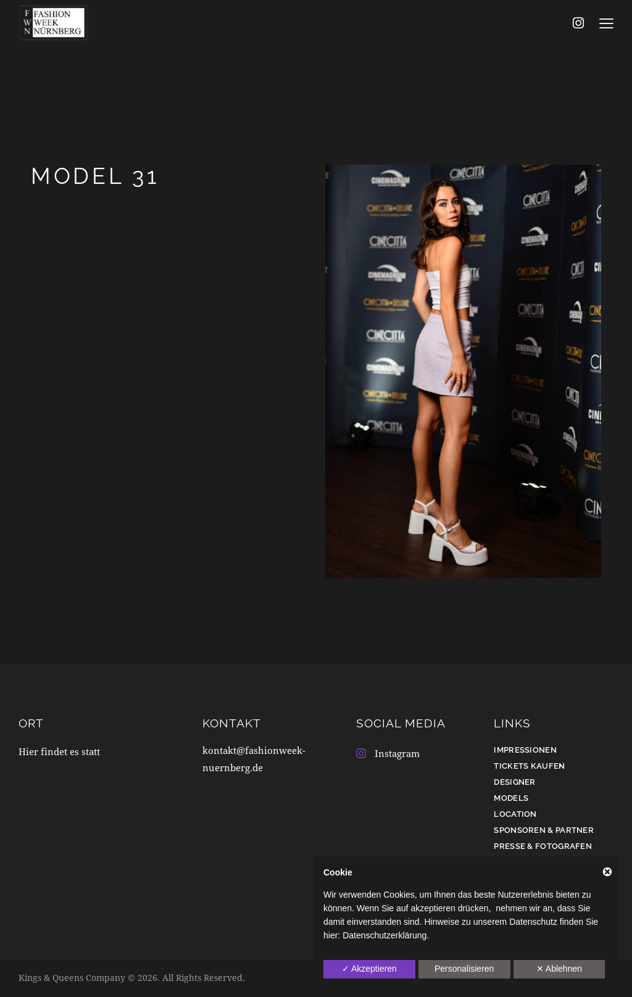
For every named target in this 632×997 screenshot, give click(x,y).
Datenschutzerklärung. (386, 935)
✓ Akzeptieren (369, 969)
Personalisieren (464, 969)
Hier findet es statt (59, 751)
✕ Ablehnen (559, 969)
